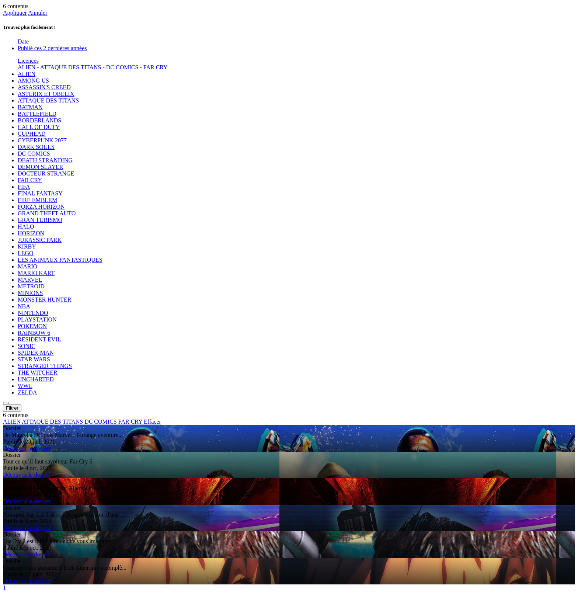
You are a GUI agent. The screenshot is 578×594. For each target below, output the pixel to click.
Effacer (152, 421)
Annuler (37, 13)
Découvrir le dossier (27, 448)
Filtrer (12, 408)
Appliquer (15, 13)
